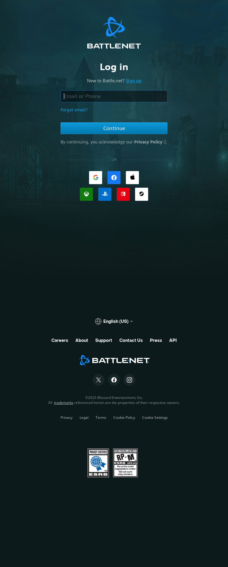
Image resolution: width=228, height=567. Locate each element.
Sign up (133, 80)
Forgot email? (74, 110)
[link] (95, 177)
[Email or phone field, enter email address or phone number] (114, 96)
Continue (114, 128)
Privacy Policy (149, 142)
